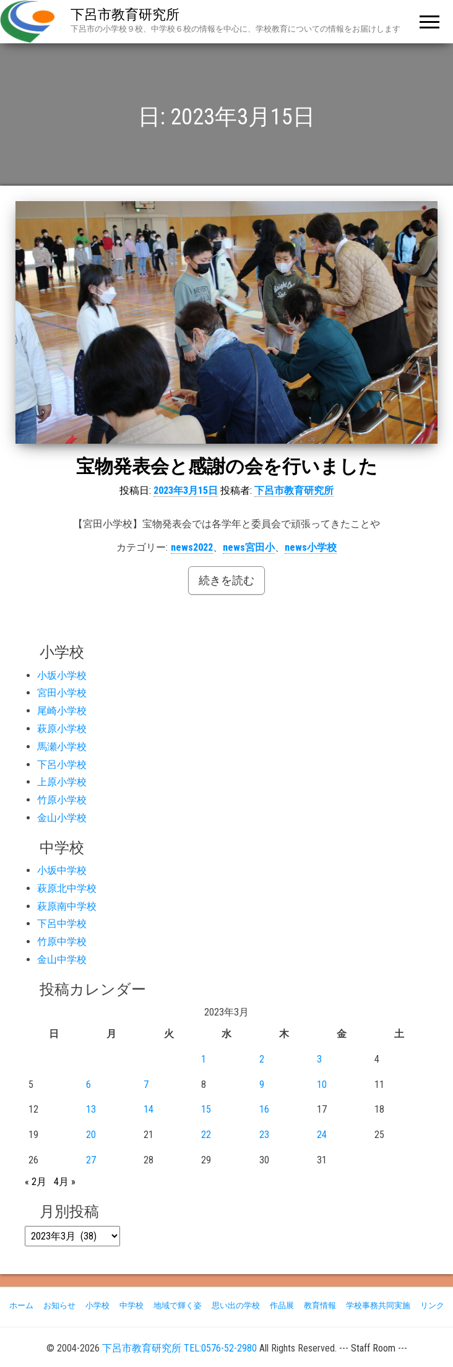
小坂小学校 (62, 675)
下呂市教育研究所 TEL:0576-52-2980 (179, 1348)
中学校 (131, 1305)
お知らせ (59, 1305)
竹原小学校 (62, 800)
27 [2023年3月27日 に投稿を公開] (91, 1160)
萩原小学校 (62, 729)
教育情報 (320, 1305)
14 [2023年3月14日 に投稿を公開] (148, 1109)
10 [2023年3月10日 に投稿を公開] (322, 1084)
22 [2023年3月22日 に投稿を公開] (206, 1135)
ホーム (21, 1305)
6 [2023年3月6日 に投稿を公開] (88, 1084)
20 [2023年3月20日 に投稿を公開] (91, 1135)
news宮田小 (249, 547)
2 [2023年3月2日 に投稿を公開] (261, 1059)
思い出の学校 (236, 1305)
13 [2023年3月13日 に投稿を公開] (91, 1109)
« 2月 (35, 1182)
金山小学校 (62, 818)
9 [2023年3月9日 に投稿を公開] (261, 1084)
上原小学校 (62, 782)
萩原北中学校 (67, 888)
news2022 (192, 547)
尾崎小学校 (62, 711)
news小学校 (311, 547)
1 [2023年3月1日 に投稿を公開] (203, 1059)
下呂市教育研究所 (125, 14)
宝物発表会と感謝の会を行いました (227, 466)
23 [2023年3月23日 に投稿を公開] (264, 1135)
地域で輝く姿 (177, 1305)
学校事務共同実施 (378, 1305)
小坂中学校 (62, 870)
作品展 (282, 1305)
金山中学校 (62, 959)
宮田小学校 (62, 693)
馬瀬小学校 (62, 746)
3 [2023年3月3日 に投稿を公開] (319, 1059)
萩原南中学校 (67, 906)
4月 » (65, 1182)
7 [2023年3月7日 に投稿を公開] (146, 1084)
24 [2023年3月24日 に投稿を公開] (322, 1135)
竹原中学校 (62, 941)
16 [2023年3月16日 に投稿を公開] (264, 1109)
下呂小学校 (62, 764)
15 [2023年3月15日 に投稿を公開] (206, 1109)
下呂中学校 (62, 923)
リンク (432, 1305)
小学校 (97, 1305)
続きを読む (226, 580)
